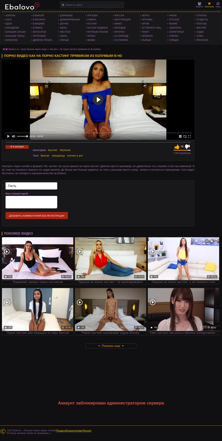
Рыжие (173, 23)
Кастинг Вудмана (97, 28)
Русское (174, 19)
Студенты (202, 19)
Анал (8, 19)
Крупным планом (97, 32)
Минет (118, 23)
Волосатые (39, 32)
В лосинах (39, 19)
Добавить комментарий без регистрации (36, 215)
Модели (199, 5)
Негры (145, 15)
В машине (39, 23)
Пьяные (146, 40)
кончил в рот (75, 155)
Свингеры (175, 28)
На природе (122, 36)
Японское (202, 40)
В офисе (38, 28)
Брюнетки (12, 40)
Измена (91, 19)
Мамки (91, 40)
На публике (121, 40)
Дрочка (64, 23)
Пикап (145, 32)
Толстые (201, 23)
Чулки (199, 36)
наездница (58, 155)
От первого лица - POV (153, 28)
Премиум (147, 36)
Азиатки (10, 15)
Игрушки (92, 15)
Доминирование (70, 19)
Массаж (119, 15)
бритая (45, 155)
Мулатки (119, 32)
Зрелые (64, 40)
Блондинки (12, 28)
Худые (200, 32)
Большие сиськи (16, 32)
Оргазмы (147, 19)
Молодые (120, 28)
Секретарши (176, 32)
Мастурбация (123, 19)
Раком (172, 15)
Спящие (174, 40)
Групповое (39, 36)
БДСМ (9, 23)
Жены (63, 28)
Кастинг (92, 23)
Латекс (91, 36)
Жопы (63, 36)
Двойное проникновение (45, 40)
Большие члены (15, 36)
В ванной (38, 15)
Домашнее (66, 15)
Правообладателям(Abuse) (74, 430)
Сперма (173, 36)
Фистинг (201, 28)
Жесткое (65, 32)
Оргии (145, 23)
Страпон (201, 15)
